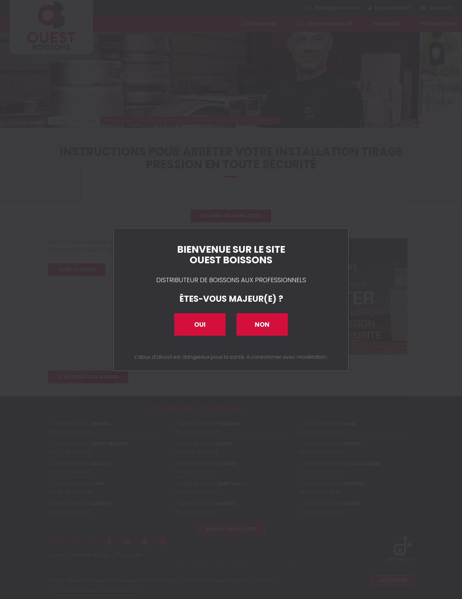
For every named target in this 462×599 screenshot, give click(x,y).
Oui (200, 324)
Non (262, 324)
